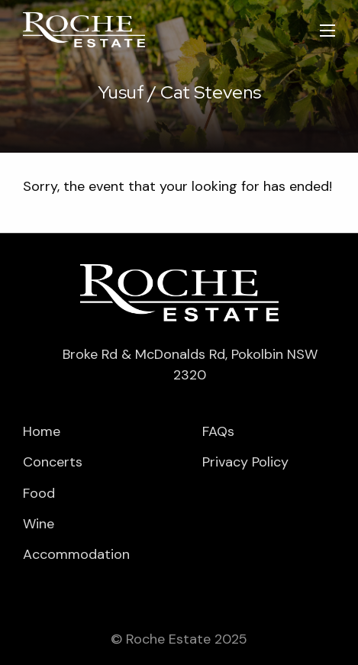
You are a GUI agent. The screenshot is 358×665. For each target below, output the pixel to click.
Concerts (52, 462)
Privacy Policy (245, 462)
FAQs (218, 431)
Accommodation (76, 554)
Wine (38, 524)
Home (41, 431)
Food (39, 493)
